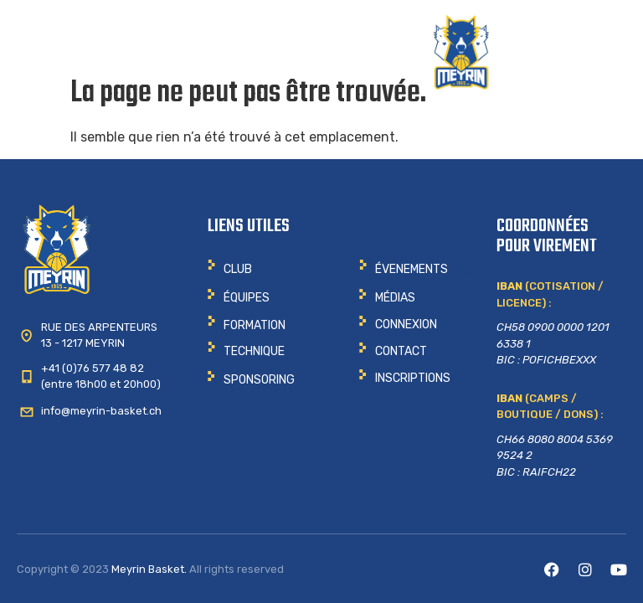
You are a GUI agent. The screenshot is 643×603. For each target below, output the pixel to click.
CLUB (238, 269)
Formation (254, 325)
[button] (272, 269)
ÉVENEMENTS (411, 269)
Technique (254, 351)
